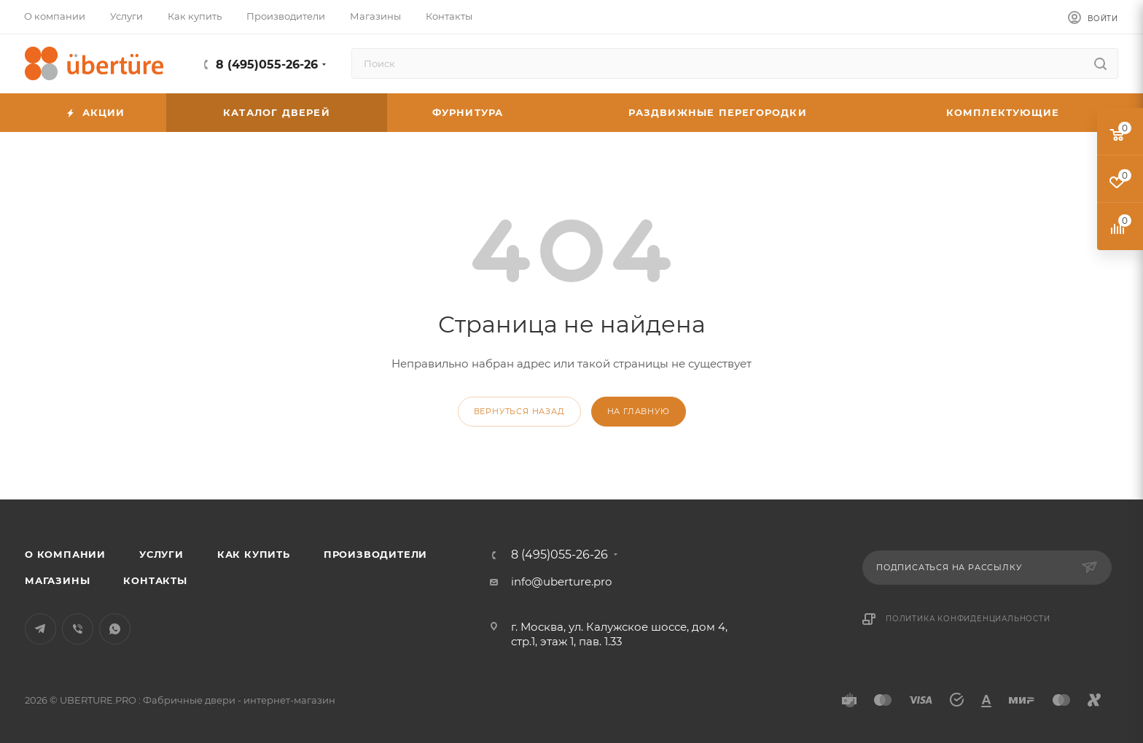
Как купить (253, 554)
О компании (65, 554)
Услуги (161, 554)
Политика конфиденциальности (968, 618)
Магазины (57, 580)
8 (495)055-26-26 (267, 64)
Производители (375, 554)
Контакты (155, 580)
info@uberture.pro (561, 581)
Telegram (40, 629)
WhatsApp (114, 629)
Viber (77, 629)
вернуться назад (519, 411)
